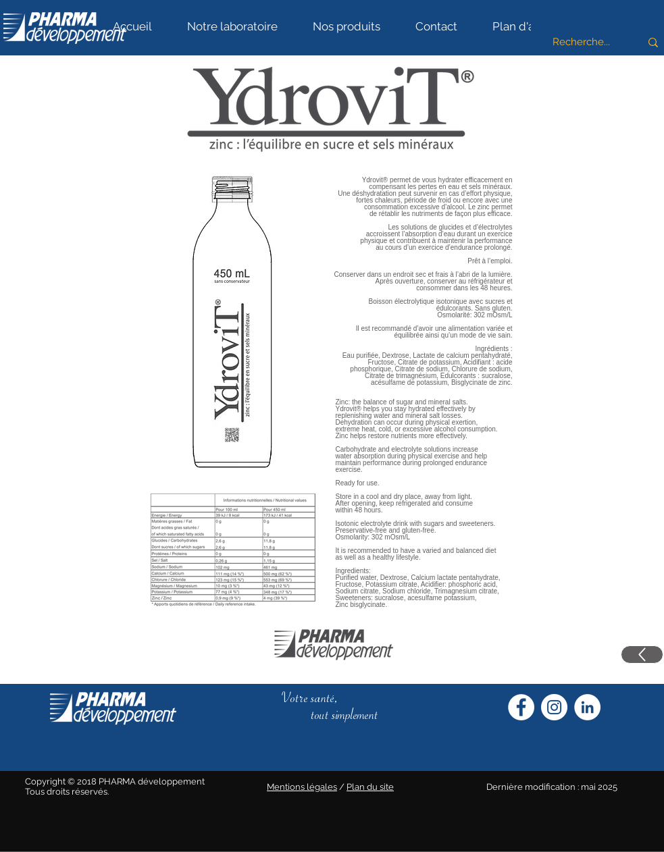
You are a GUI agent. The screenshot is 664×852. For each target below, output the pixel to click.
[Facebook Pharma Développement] (521, 707)
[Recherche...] (581, 42)
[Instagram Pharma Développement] (554, 707)
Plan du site (370, 787)
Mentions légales (302, 787)
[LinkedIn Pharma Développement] (587, 707)
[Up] (642, 654)
